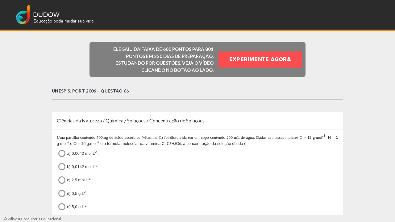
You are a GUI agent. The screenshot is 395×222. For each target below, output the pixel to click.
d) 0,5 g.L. (73, 193)
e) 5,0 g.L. (73, 206)
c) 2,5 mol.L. (75, 179)
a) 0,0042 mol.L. (78, 153)
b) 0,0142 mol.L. (78, 166)
